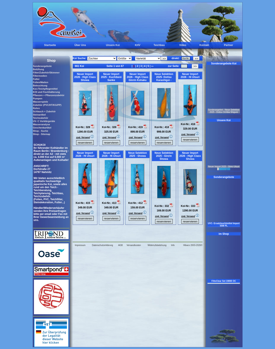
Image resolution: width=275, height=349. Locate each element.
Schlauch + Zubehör (44, 111)
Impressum (80, 245)
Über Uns (80, 45)
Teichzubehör (40, 118)
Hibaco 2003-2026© (193, 245)
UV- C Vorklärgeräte (44, 121)
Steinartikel (39, 114)
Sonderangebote (42, 66)
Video (182, 45)
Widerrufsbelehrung (157, 245)
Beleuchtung (40, 85)
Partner (228, 45)
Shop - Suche (40, 131)
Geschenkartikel (42, 127)
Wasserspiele (40, 101)
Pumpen (37, 98)
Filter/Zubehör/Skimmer (46, 72)
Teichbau (159, 45)
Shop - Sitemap (41, 134)
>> (152, 66)
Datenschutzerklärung (102, 245)
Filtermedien (40, 76)
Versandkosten (134, 245)
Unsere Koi (113, 45)
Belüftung (38, 69)
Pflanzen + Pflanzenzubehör (48, 95)
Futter (36, 79)
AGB (120, 245)
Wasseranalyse (41, 124)
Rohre (36, 108)
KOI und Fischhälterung (46, 92)
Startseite (50, 45)
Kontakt (204, 45)
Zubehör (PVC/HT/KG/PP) (47, 105)
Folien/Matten (40, 82)
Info (173, 245)
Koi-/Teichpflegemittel (45, 88)
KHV (137, 45)
